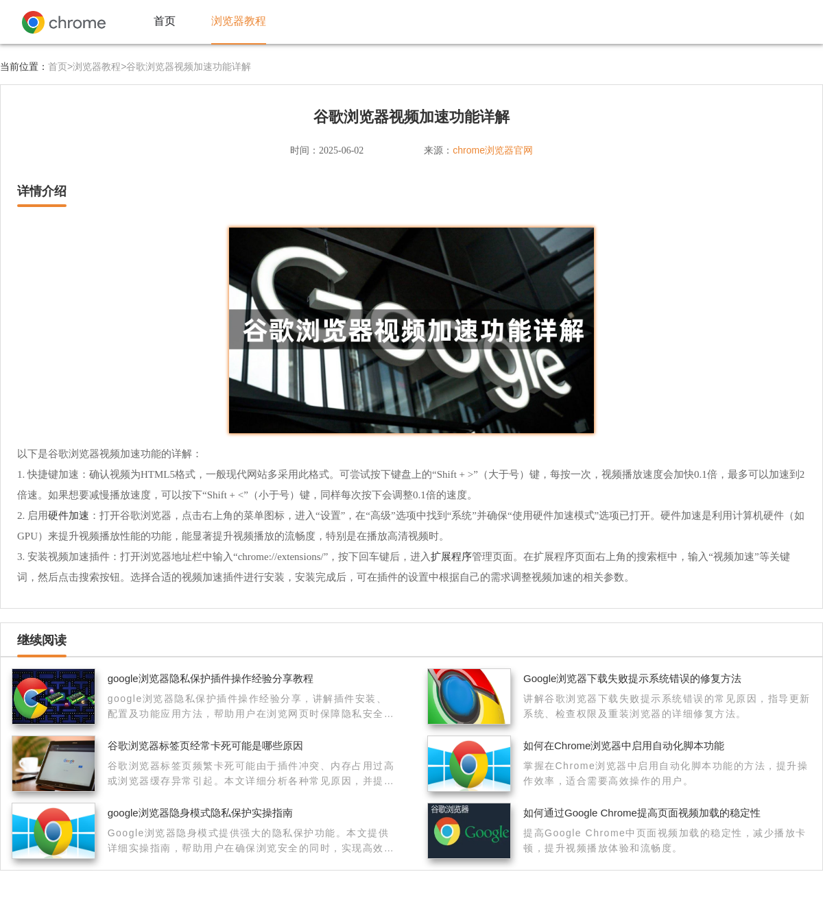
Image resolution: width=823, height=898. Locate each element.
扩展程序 (451, 556)
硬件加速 (68, 515)
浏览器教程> (99, 66)
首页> (60, 66)
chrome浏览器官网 (493, 150)
